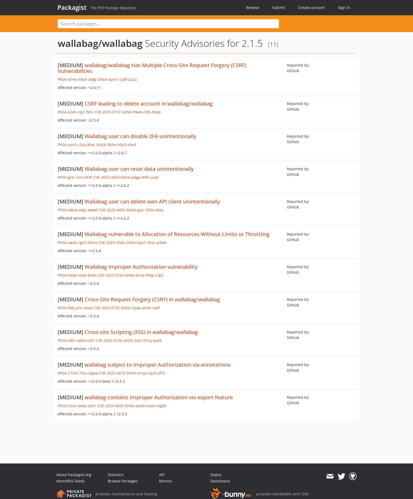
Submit (278, 7)
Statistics (116, 474)
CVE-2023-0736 (109, 340)
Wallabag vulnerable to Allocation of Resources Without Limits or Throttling (177, 234)
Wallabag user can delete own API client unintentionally (152, 201)
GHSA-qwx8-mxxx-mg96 (145, 405)
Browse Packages (123, 480)
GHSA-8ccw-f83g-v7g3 (144, 275)
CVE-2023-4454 (106, 177)
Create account (311, 7)
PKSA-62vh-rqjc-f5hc (76, 111)
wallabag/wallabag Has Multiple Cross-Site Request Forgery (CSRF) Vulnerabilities (152, 68)
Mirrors (165, 480)
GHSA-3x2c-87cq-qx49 (142, 340)
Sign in (344, 7)
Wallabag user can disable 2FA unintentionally (140, 136)
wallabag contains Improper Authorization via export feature (159, 397)
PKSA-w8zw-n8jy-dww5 (78, 209)
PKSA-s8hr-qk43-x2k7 (76, 340)
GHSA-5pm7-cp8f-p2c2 (117, 79)
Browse (252, 7)
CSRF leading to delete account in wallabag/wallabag (149, 103)
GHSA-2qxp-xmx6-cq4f (140, 307)
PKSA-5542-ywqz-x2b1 (77, 405)
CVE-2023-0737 (108, 111)
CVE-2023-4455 (112, 209)
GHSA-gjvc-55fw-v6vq (144, 209)
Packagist (72, 7)
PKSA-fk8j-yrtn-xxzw (75, 307)
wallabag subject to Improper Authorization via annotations (157, 364)
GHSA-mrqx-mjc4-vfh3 (145, 373)
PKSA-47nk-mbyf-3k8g (77, 79)
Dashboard (220, 480)
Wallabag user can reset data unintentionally (139, 168)
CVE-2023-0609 (110, 405)
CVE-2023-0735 (107, 307)
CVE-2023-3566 (112, 242)
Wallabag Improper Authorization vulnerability (141, 266)
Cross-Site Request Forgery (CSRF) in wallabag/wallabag (152, 299)
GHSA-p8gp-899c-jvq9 (139, 177)
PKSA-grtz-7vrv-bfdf (75, 177)
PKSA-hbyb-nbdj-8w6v (77, 275)
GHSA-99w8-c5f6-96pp (141, 111)
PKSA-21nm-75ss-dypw (78, 373)
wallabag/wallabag (100, 43)
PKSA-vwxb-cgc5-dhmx (77, 242)
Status (216, 474)
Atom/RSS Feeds (70, 480)
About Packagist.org (73, 474)
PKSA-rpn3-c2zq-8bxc (76, 144)
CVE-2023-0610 (112, 373)
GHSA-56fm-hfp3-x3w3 (116, 144)
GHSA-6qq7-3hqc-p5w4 (146, 242)
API (162, 474)
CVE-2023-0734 (111, 275)
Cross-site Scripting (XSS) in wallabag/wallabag (141, 332)
